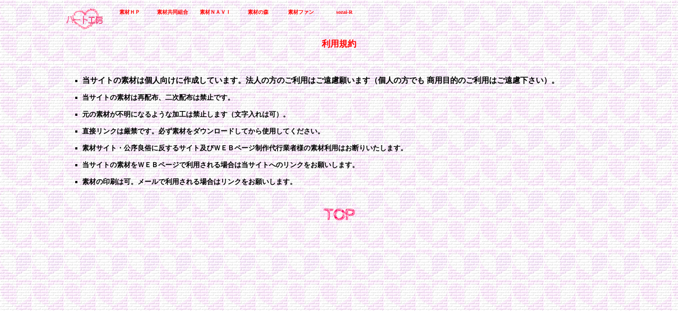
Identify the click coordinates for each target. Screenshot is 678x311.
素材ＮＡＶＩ (215, 12)
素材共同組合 (172, 12)
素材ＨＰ (129, 12)
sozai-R (344, 12)
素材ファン (301, 12)
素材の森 (258, 12)
